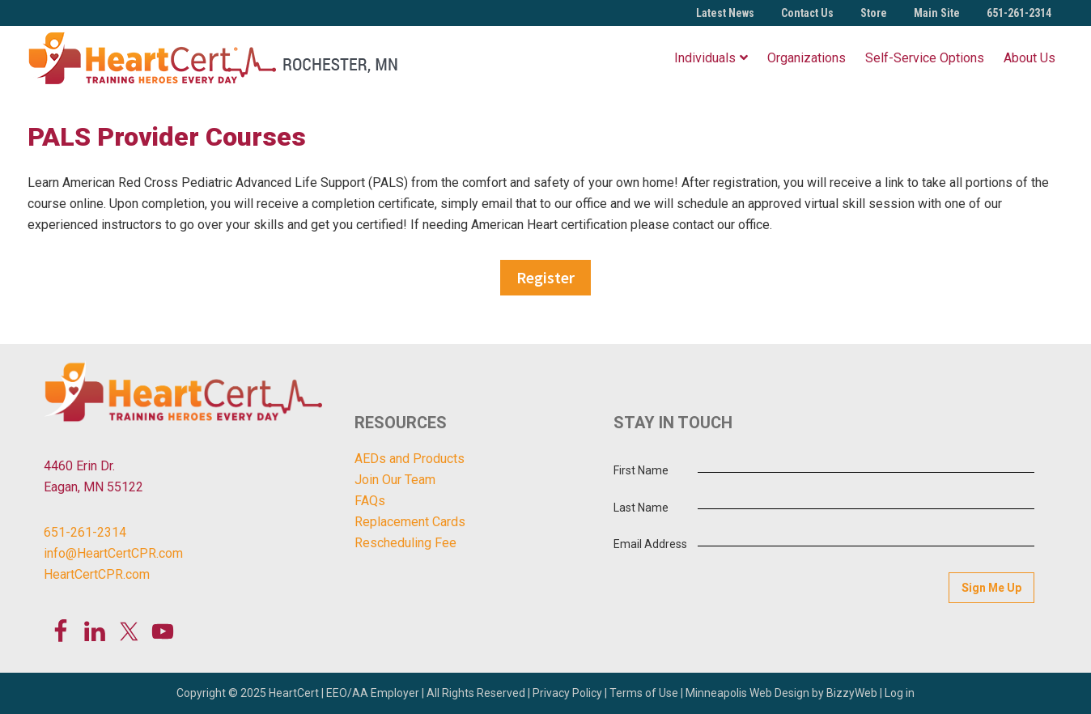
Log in (900, 692)
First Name (641, 470)
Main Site (937, 12)
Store (873, 12)
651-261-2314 (1019, 12)
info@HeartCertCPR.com (113, 553)
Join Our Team (394, 479)
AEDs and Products (409, 458)
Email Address (650, 544)
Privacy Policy (567, 692)
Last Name (641, 507)
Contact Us (807, 12)
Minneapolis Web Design (747, 692)
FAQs (369, 500)
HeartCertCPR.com (97, 574)
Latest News (725, 12)
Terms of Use (643, 692)
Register (545, 277)
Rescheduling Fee (405, 542)
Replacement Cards (409, 521)
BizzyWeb (851, 692)
